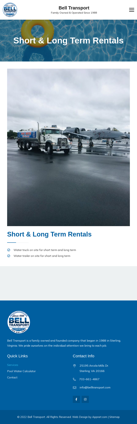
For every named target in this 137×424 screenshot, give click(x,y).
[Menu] (131, 9)
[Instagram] (85, 399)
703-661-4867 (89, 379)
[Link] (10, 10)
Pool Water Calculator (21, 371)
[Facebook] (76, 399)
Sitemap (114, 417)
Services (12, 365)
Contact (12, 377)
